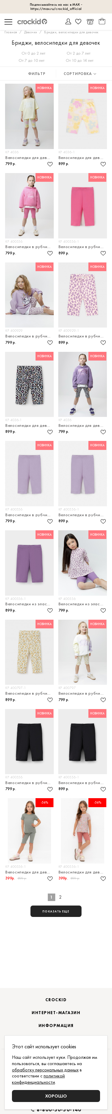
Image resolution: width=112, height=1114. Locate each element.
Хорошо (56, 1096)
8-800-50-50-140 (59, 1110)
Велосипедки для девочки (30, 157)
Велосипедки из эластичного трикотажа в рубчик (30, 604)
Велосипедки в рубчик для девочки (30, 246)
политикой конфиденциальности (38, 1079)
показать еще (55, 911)
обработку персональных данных (45, 1070)
